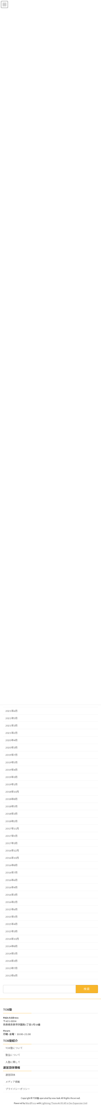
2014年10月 (12, 938)
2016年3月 (11, 894)
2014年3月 (11, 960)
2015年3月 (11, 931)
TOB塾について (14, 1047)
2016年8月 (11, 865)
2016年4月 (11, 887)
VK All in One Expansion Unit (73, 1103)
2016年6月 (11, 879)
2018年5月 (11, 806)
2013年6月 (11, 975)
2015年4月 (11, 924)
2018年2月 (11, 821)
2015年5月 (11, 916)
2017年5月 (11, 835)
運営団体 (10, 1074)
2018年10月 (12, 791)
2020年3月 (11, 747)
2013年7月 (11, 968)
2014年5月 (11, 953)
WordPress (30, 1103)
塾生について (12, 1054)
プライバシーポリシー (17, 1088)
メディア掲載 (12, 1081)
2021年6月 (11, 710)
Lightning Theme (49, 1103)
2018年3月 (11, 813)
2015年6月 (11, 909)
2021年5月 (11, 718)
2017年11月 (12, 828)
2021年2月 (11, 732)
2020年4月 (11, 740)
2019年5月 (11, 762)
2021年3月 (11, 725)
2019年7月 (11, 754)
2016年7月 (11, 872)
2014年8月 (11, 946)
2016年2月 (11, 902)
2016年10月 (12, 857)
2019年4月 (11, 769)
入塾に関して (12, 1062)
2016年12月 (12, 850)
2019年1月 (11, 784)
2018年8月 (11, 799)
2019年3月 (11, 777)
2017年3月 (11, 843)
